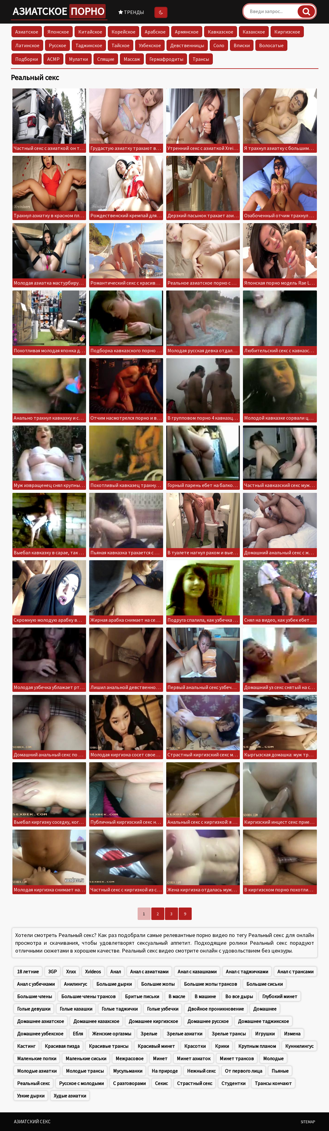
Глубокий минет (279, 996)
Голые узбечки (162, 1009)
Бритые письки (142, 996)
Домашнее (264, 1009)
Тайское (121, 45)
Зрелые (148, 1033)
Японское (58, 32)
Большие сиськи (264, 984)
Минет (160, 1058)
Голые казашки (76, 1009)
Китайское (90, 32)
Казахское (254, 32)
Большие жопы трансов (210, 984)
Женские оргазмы (111, 1033)
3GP (52, 971)
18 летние (28, 971)
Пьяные (280, 1071)
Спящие (105, 59)
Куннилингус (299, 1046)
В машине (205, 996)
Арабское (155, 32)
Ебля (78, 1033)
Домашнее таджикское (263, 1021)
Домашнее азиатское (40, 1021)
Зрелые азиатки (184, 1033)
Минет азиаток (193, 1058)
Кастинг (26, 1046)
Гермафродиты (166, 59)
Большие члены (34, 996)
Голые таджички (120, 1009)
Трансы (201, 59)
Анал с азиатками (149, 971)
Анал (115, 971)
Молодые (273, 1058)
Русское (57, 45)
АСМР (53, 59)
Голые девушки (33, 1009)
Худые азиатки (70, 1096)
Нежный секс (201, 1071)
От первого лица (243, 1071)
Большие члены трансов (88, 996)
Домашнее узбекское (40, 1033)
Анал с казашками (197, 971)
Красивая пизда (62, 1046)
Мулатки (78, 59)
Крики (222, 1046)
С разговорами (129, 1083)
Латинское (27, 45)
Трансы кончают (273, 1083)
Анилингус (75, 984)
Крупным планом (257, 1046)
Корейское (123, 32)
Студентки (233, 1083)
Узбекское (150, 45)
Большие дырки (114, 984)
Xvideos (93, 971)
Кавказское (220, 32)
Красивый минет (156, 1046)
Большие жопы (158, 984)
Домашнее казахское (96, 1021)
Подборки (26, 59)
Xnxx (71, 971)
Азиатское (59, 11)
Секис (161, 1083)
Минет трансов (237, 1058)
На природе (165, 1071)
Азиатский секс (32, 1121)
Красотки (195, 1046)
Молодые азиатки (37, 1071)
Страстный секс (194, 1083)
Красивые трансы (108, 1046)
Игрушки (265, 1033)
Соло (218, 45)
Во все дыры (239, 996)
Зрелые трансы (229, 1033)
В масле (176, 996)
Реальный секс (33, 1083)
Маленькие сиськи (86, 1058)
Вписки (242, 45)
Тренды (131, 12)
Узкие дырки (30, 1096)
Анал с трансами (295, 971)
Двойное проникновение (216, 1009)
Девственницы (187, 45)
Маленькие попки (36, 1058)
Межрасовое (130, 1058)
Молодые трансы (85, 1071)
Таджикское (88, 45)
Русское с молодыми (81, 1083)
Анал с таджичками (247, 971)
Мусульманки (127, 1071)
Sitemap (308, 1121)
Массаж (132, 59)
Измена (292, 1033)
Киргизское (287, 32)
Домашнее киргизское (153, 1021)
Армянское (187, 32)
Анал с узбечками (36, 984)
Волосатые (271, 45)
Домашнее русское (208, 1021)
